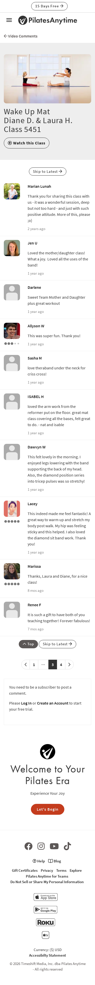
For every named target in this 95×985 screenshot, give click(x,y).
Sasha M (35, 358)
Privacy (47, 870)
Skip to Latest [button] (47, 171)
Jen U (32, 242)
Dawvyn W (37, 446)
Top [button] (28, 643)
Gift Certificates (24, 870)
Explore (76, 870)
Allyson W (36, 325)
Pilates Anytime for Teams (47, 876)
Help (39, 861)
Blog (54, 861)
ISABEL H (36, 396)
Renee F (34, 604)
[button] (26, 143)
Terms (61, 870)
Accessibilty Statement (47, 955)
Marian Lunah (39, 186)
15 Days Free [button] (49, 6)
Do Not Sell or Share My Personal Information (47, 881)
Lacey (32, 503)
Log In (26, 703)
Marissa (34, 566)
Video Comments (20, 36)
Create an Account (52, 703)
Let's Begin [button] (48, 809)
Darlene (34, 287)
